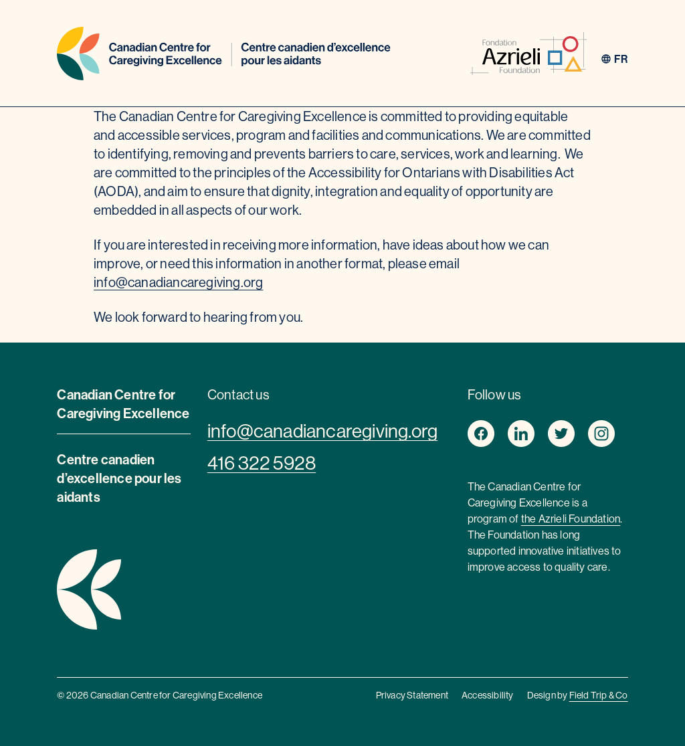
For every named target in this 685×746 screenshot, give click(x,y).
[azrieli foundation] (528, 56)
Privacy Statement (412, 695)
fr (620, 59)
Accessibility (488, 695)
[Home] (224, 56)
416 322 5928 (261, 463)
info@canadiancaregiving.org (178, 282)
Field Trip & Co (598, 695)
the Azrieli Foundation (570, 518)
